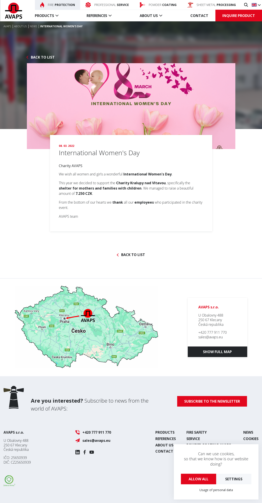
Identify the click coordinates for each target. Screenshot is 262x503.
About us (149, 15)
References (97, 15)
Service (193, 438)
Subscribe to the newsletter (212, 401)
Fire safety (196, 432)
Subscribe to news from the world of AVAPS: (90, 404)
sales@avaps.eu (210, 337)
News (248, 432)
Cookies (250, 438)
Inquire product (238, 15)
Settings (233, 479)
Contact (199, 15)
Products (44, 15)
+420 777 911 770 (212, 332)
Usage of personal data (216, 490)
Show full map (217, 351)
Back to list (43, 57)
